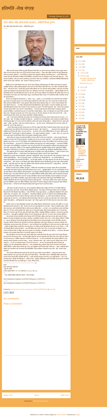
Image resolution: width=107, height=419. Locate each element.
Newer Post (8, 395)
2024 (80, 112)
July (81, 90)
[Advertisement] (36, 372)
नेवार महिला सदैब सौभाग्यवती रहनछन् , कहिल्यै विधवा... (88, 79)
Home (36, 395)
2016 (80, 67)
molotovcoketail (61, 414)
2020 (80, 100)
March (82, 87)
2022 (80, 106)
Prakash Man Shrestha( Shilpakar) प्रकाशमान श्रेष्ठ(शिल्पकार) (82, 152)
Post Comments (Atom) (40, 401)
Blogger (77, 414)
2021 (80, 103)
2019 (80, 97)
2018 (80, 94)
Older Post (65, 395)
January (83, 73)
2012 (80, 61)
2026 (80, 118)
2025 (80, 115)
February (83, 76)
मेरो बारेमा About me (86, 83)
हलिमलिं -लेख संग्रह (18, 8)
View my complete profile (79, 165)
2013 (80, 64)
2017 (80, 70)
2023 (80, 109)
